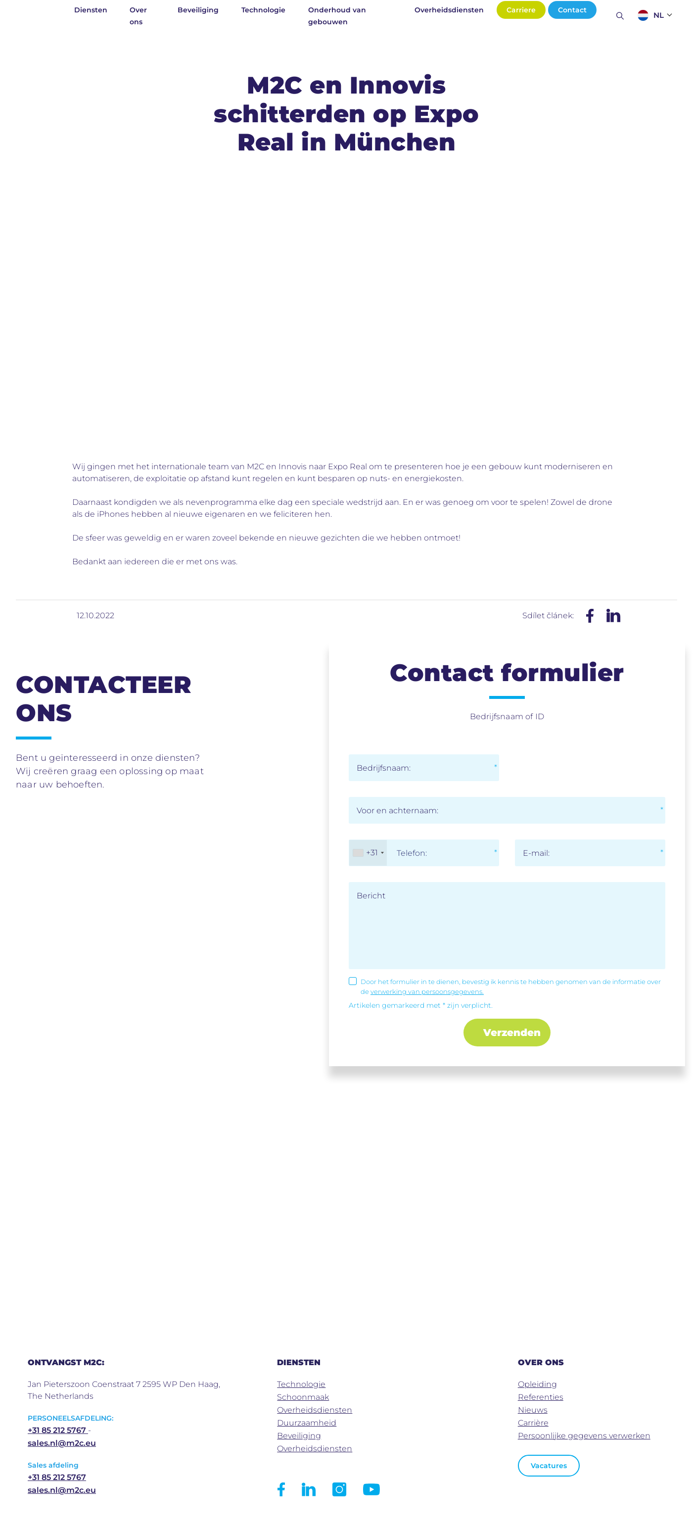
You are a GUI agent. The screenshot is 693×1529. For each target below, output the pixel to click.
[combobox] (368, 853)
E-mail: (536, 853)
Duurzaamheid (306, 1423)
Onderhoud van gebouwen (337, 15)
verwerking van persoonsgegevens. (427, 991)
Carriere (521, 9)
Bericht (371, 895)
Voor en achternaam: (397, 810)
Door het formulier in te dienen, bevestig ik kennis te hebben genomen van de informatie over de (511, 986)
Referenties (540, 1397)
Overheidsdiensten (449, 9)
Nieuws (533, 1410)
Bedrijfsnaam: (384, 768)
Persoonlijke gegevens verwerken (584, 1435)
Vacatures (549, 1465)
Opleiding (537, 1384)
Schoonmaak (303, 1397)
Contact (572, 9)
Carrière (533, 1423)
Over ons (138, 15)
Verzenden (512, 1032)
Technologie (263, 9)
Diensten (90, 9)
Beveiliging (198, 9)
